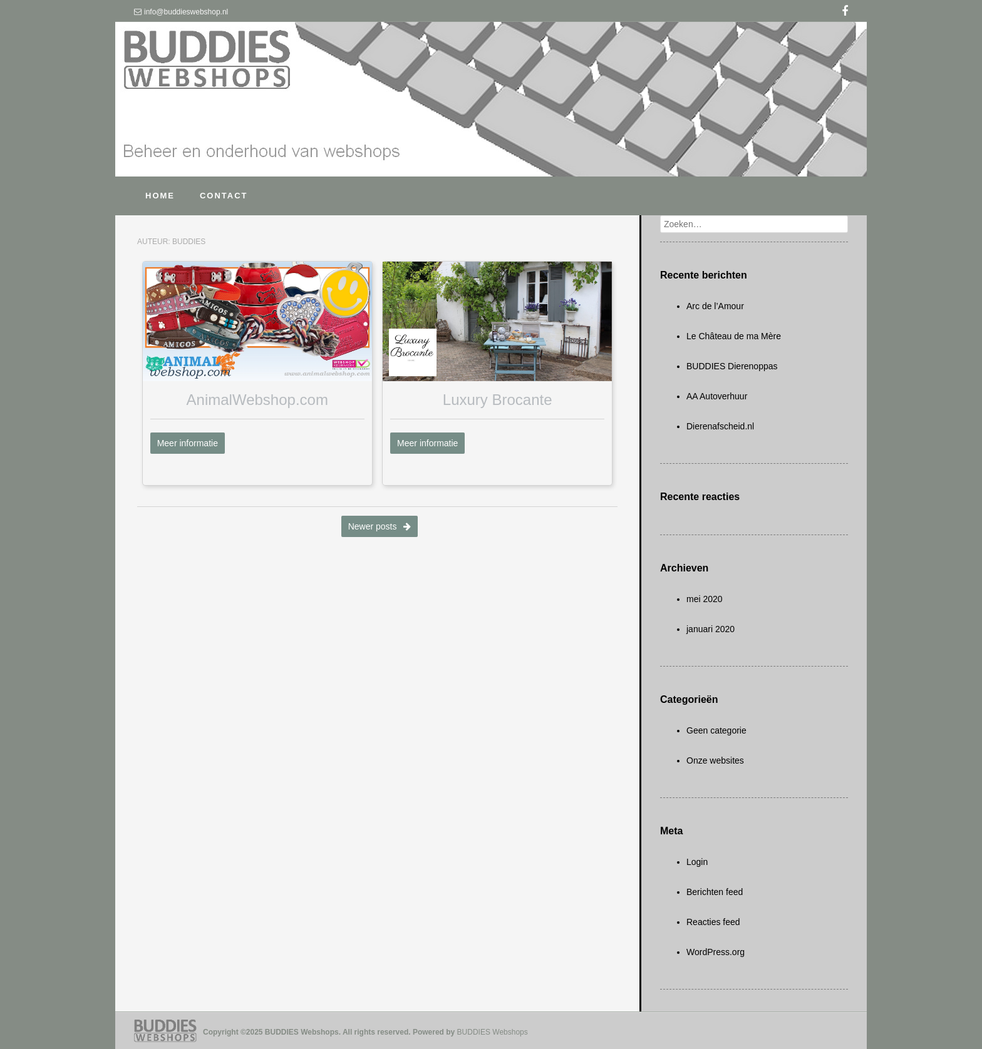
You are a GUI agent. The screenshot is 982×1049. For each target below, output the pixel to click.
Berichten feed (714, 892)
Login (697, 862)
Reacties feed (713, 922)
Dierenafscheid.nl (720, 426)
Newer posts (379, 526)
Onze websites (715, 760)
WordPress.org (715, 952)
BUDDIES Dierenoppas (732, 366)
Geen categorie (716, 730)
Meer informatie (187, 443)
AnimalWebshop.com (257, 399)
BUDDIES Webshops (492, 1032)
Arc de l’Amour (715, 306)
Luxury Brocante (497, 399)
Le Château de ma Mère (733, 336)
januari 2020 (710, 629)
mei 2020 (704, 599)
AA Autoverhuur (716, 396)
